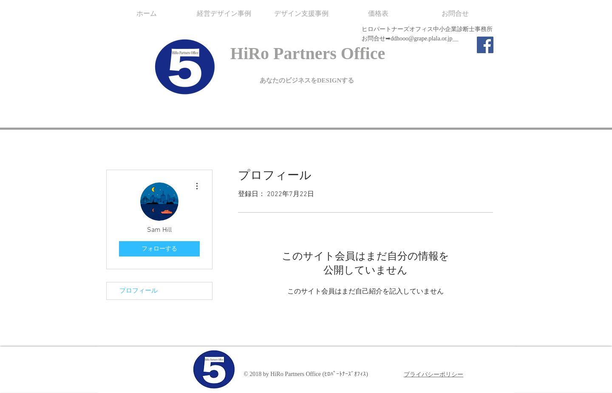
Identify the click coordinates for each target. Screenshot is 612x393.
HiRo (249, 53)
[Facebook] (485, 45)
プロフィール (138, 291)
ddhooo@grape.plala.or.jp (421, 38)
